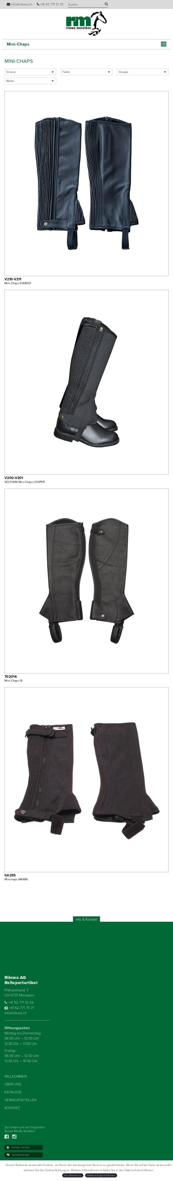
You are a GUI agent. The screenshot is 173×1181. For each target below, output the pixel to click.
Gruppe (123, 72)
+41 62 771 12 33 (50, 4)
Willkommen (16, 1076)
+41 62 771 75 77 (20, 1008)
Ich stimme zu (73, 1175)
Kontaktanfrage (18, 1154)
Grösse (11, 72)
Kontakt (12, 1108)
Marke (10, 81)
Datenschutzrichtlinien (101, 1175)
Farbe (66, 72)
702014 (11, 677)
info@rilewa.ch (19, 4)
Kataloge (13, 1092)
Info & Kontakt (86, 919)
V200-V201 (14, 478)
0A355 (10, 875)
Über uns (13, 1084)
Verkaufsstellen (21, 1100)
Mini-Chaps (18, 44)
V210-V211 (13, 279)
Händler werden (18, 1147)
